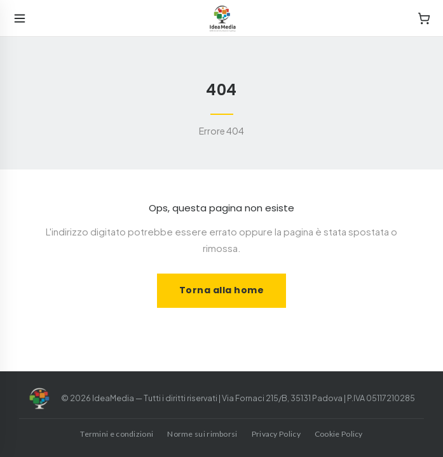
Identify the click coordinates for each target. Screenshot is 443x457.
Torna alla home (221, 290)
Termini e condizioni (116, 434)
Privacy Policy (276, 434)
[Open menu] (19, 18)
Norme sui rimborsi (202, 434)
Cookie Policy (339, 434)
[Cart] (424, 18)
